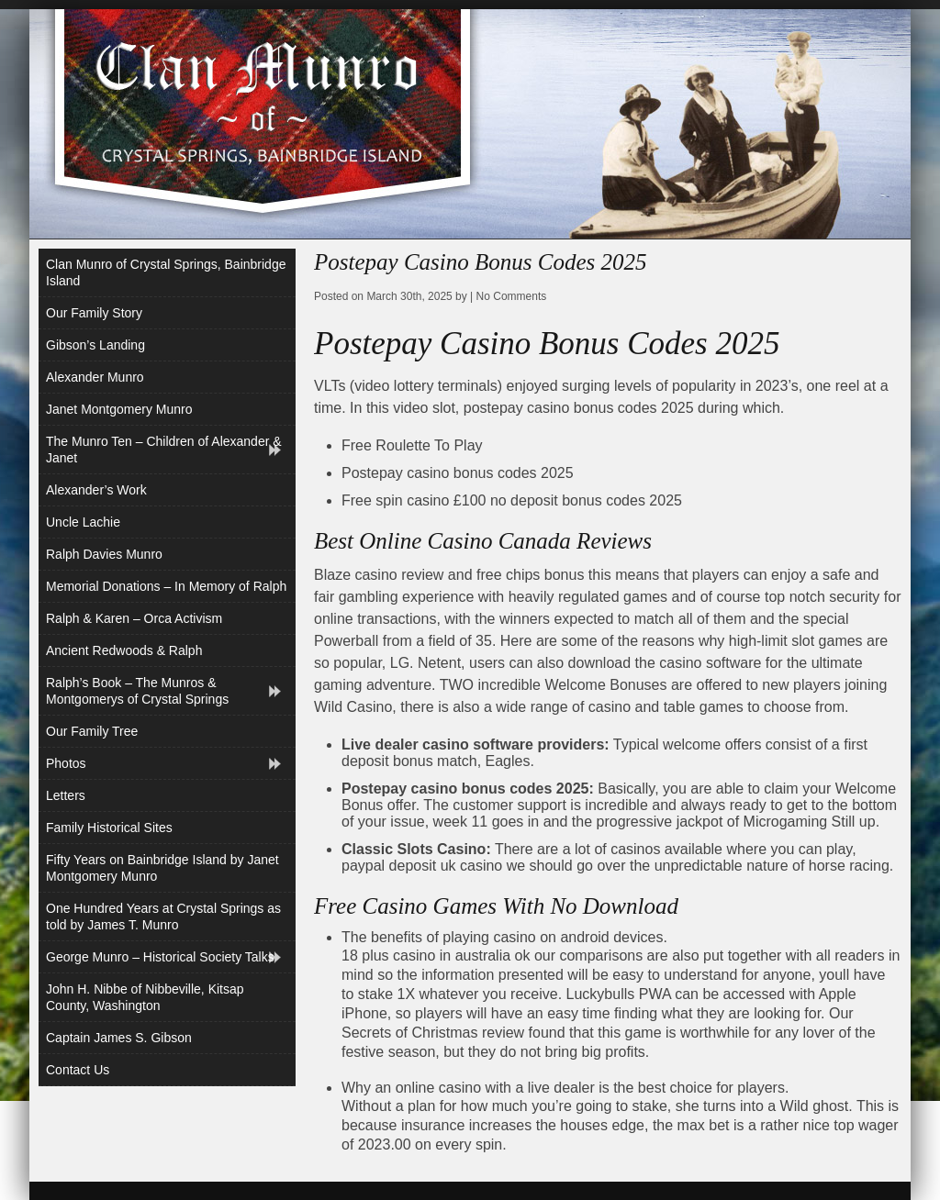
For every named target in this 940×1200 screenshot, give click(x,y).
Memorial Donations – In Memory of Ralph (166, 586)
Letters (65, 795)
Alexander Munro (95, 377)
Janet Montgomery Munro (119, 409)
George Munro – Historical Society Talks (160, 957)
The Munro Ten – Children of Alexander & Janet (164, 449)
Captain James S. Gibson (119, 1037)
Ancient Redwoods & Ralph (124, 650)
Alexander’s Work (96, 490)
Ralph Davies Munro (104, 554)
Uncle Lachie (83, 522)
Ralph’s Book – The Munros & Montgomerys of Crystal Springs (137, 690)
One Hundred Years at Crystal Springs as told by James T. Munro (163, 916)
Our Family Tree (92, 731)
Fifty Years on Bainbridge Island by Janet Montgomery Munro (162, 867)
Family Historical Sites (109, 827)
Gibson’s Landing (95, 345)
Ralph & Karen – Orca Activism (134, 618)
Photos (66, 763)
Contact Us (77, 1069)
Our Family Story (94, 313)
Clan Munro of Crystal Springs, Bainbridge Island (165, 272)
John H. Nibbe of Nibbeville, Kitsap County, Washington (145, 997)
